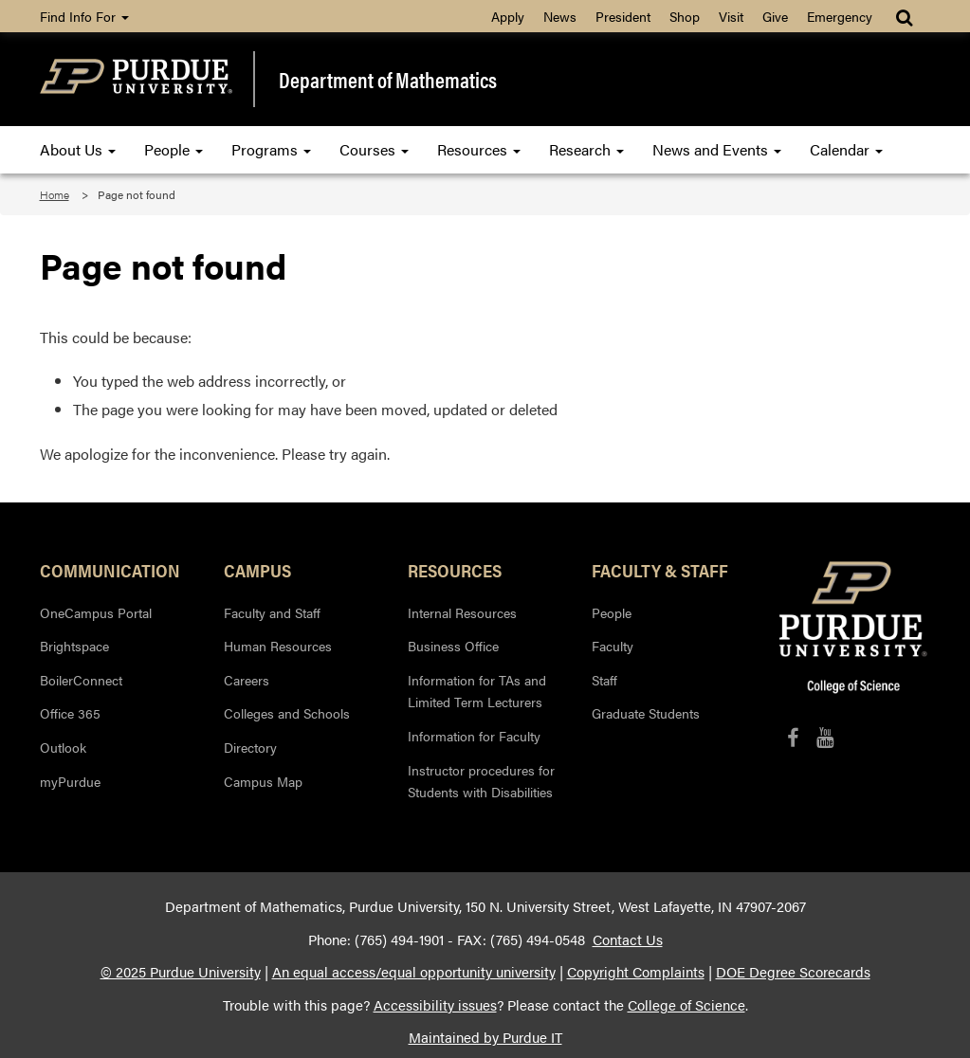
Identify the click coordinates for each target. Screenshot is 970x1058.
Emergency (839, 16)
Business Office (453, 645)
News (560, 16)
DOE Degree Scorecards (793, 971)
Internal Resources (462, 612)
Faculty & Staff (660, 569)
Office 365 (70, 712)
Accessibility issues (435, 1004)
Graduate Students (646, 712)
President (622, 16)
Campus (257, 569)
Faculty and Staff (272, 612)
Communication (110, 569)
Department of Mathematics (388, 79)
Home (54, 194)
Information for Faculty (474, 735)
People (173, 149)
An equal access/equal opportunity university (414, 971)
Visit (731, 16)
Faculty (612, 645)
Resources (479, 149)
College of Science (686, 1004)
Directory (250, 747)
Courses (374, 149)
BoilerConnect (81, 679)
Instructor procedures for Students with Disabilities (481, 781)
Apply (507, 16)
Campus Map (263, 781)
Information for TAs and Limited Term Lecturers (477, 691)
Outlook (63, 747)
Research (586, 149)
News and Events (716, 149)
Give (775, 16)
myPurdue (70, 781)
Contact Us (628, 939)
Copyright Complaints (636, 971)
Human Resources (278, 645)
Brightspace (74, 645)
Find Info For (84, 16)
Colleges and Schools (287, 712)
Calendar (846, 149)
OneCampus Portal (96, 612)
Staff (604, 679)
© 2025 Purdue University (181, 971)
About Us (78, 149)
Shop (684, 16)
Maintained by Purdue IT (485, 1037)
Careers (246, 679)
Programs (271, 149)
